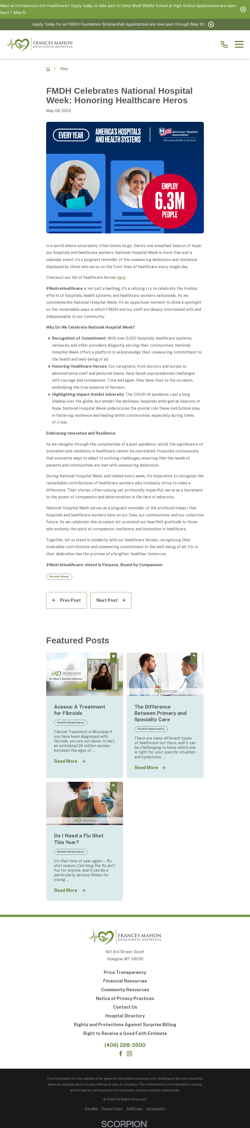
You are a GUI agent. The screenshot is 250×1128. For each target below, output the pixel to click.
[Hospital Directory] (125, 1016)
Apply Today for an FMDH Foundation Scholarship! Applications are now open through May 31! (118, 24)
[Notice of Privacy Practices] (125, 998)
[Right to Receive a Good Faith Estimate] (125, 1033)
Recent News (59, 576)
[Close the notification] (243, 9)
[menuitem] (91, 1109)
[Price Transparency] (125, 972)
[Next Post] (110, 600)
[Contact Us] (125, 1007)
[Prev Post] (66, 600)
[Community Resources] (125, 989)
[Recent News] (48, 69)
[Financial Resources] (125, 981)
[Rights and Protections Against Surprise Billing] (125, 1024)
